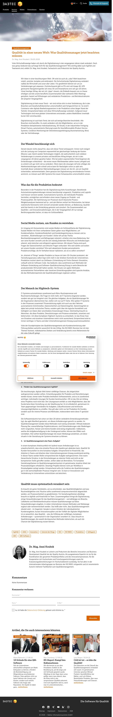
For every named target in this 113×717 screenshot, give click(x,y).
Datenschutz (62, 711)
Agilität (16, 532)
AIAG (24, 532)
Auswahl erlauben (56, 380)
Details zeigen (87, 374)
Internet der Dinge (48, 532)
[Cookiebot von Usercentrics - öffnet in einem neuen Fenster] (87, 339)
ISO (60, 532)
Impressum (51, 711)
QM (14, 536)
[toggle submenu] (6, 9)
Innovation (34, 532)
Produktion (80, 532)
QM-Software (25, 536)
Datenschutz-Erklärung (36, 610)
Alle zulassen (82, 380)
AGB (71, 711)
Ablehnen (30, 380)
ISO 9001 (68, 532)
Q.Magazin (91, 532)
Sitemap (42, 711)
